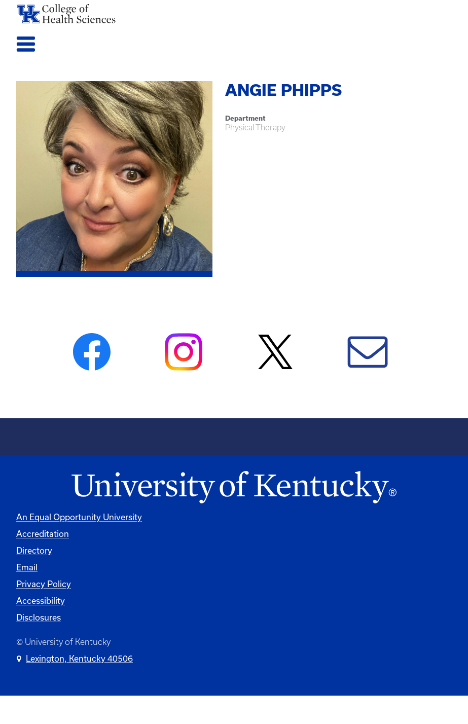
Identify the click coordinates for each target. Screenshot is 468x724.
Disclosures (38, 617)
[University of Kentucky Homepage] (234, 487)
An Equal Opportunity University (79, 517)
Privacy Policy (43, 584)
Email (27, 567)
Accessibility (40, 600)
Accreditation (42, 533)
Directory (34, 550)
